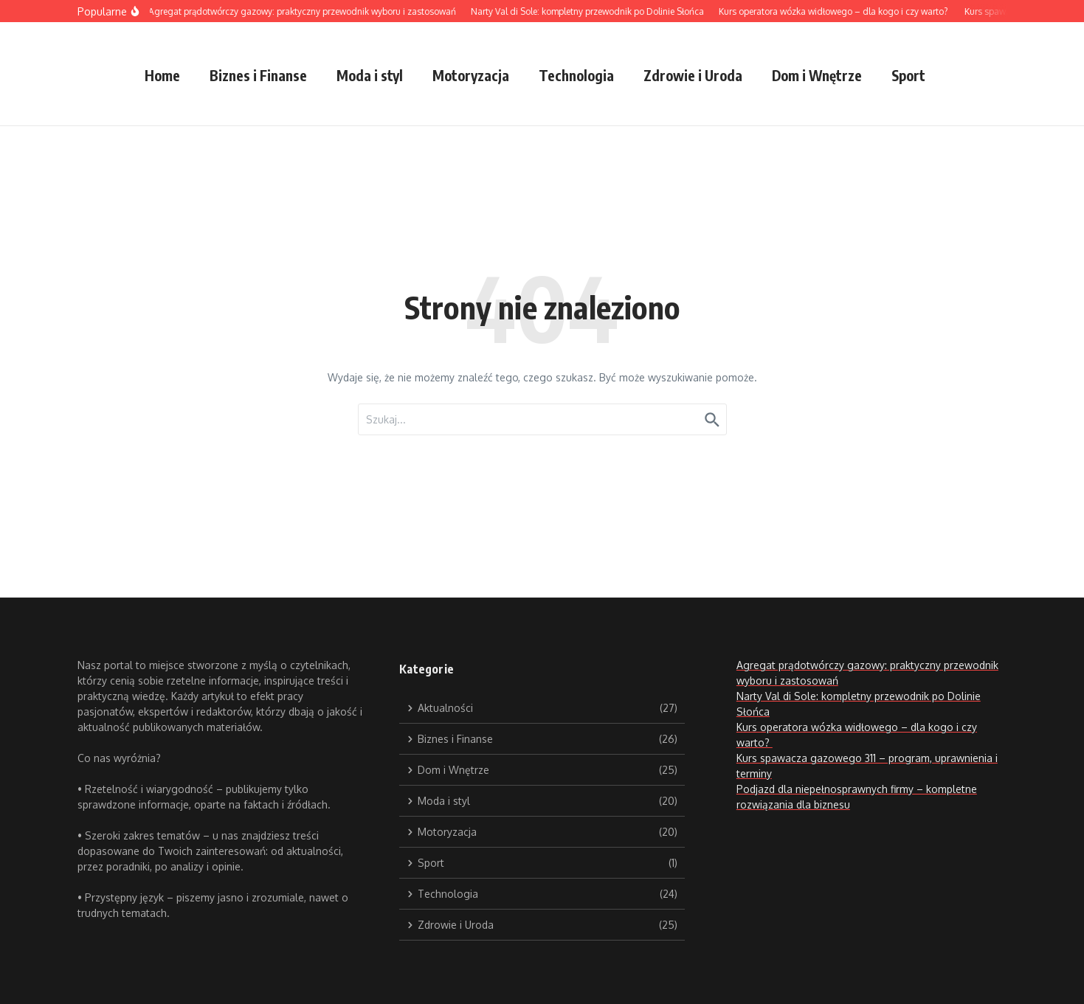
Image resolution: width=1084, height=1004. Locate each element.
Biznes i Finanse (258, 75)
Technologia (576, 75)
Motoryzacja (470, 75)
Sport (908, 75)
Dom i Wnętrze (817, 75)
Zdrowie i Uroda (692, 75)
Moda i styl (369, 75)
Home (162, 75)
